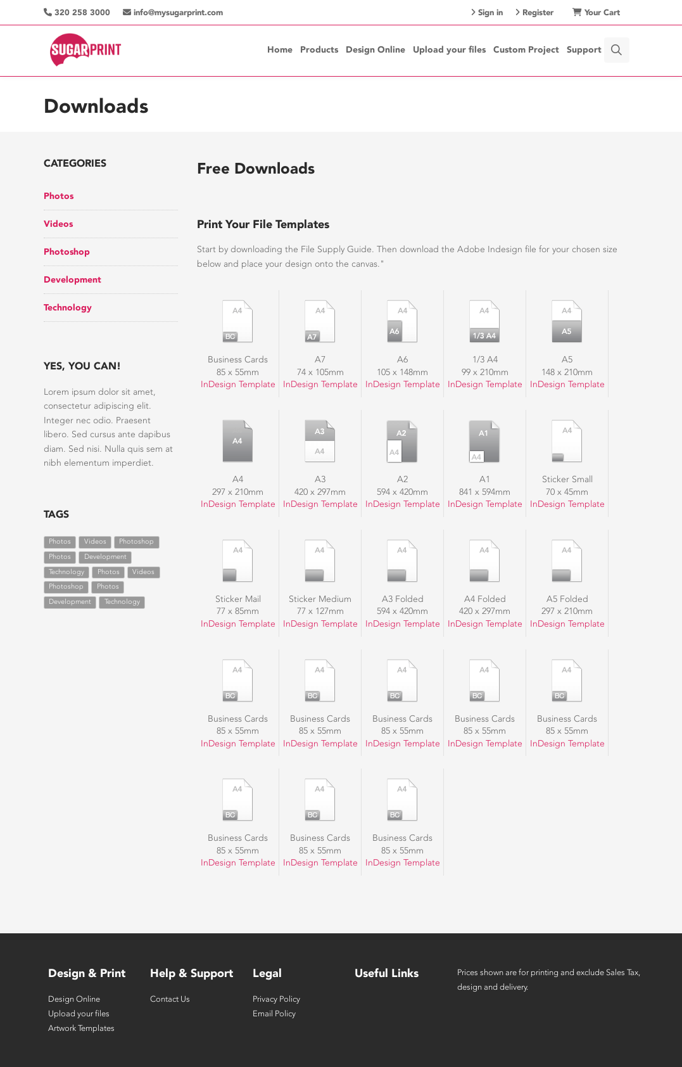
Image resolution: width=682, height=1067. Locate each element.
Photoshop (67, 251)
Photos (58, 196)
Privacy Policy (276, 999)
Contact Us (170, 999)
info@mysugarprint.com (173, 12)
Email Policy (274, 1013)
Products (319, 49)
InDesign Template (238, 384)
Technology (68, 307)
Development (72, 279)
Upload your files (449, 49)
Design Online (375, 49)
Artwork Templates (81, 1028)
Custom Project (526, 49)
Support (584, 49)
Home (280, 49)
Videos (58, 224)
